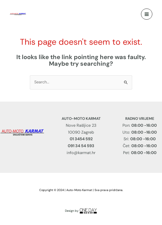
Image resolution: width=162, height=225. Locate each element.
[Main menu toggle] (146, 14)
